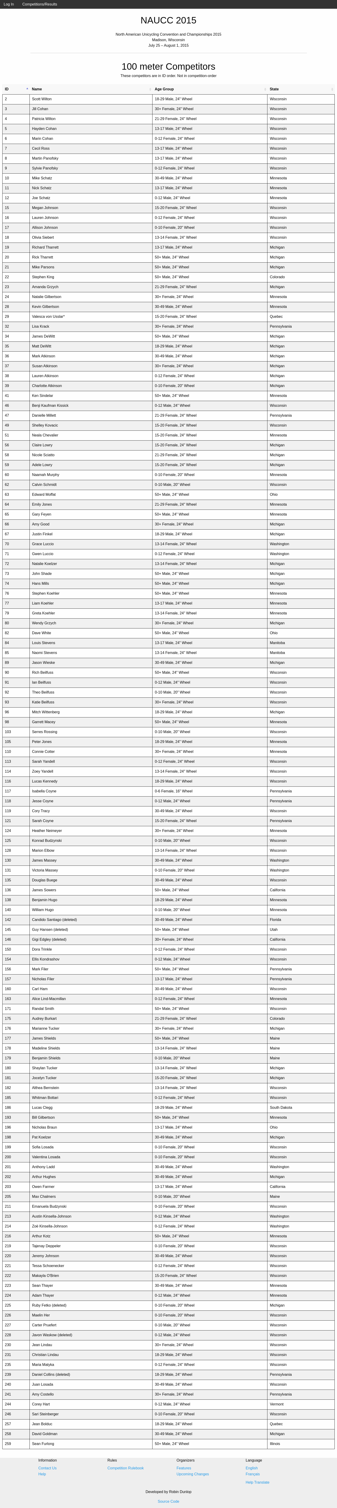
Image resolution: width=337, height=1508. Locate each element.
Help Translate (258, 1482)
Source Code (168, 1501)
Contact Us (47, 1468)
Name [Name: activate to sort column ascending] (37, 89)
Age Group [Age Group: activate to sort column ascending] (164, 89)
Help (42, 1474)
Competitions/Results (39, 4)
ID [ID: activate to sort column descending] (7, 89)
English (252, 1468)
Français (253, 1474)
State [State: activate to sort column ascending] (274, 89)
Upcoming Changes (193, 1474)
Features (184, 1468)
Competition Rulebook (126, 1468)
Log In (9, 4)
